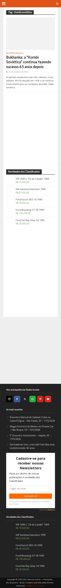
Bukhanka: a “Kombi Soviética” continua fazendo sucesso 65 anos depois (28, 62)
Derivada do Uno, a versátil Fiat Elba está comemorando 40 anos (32, 446)
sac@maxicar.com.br (35, 585)
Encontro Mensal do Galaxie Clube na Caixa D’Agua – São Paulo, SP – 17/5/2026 (32, 419)
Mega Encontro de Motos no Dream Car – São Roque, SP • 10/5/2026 (32, 428)
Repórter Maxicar (14, 53)
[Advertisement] (30, 127)
